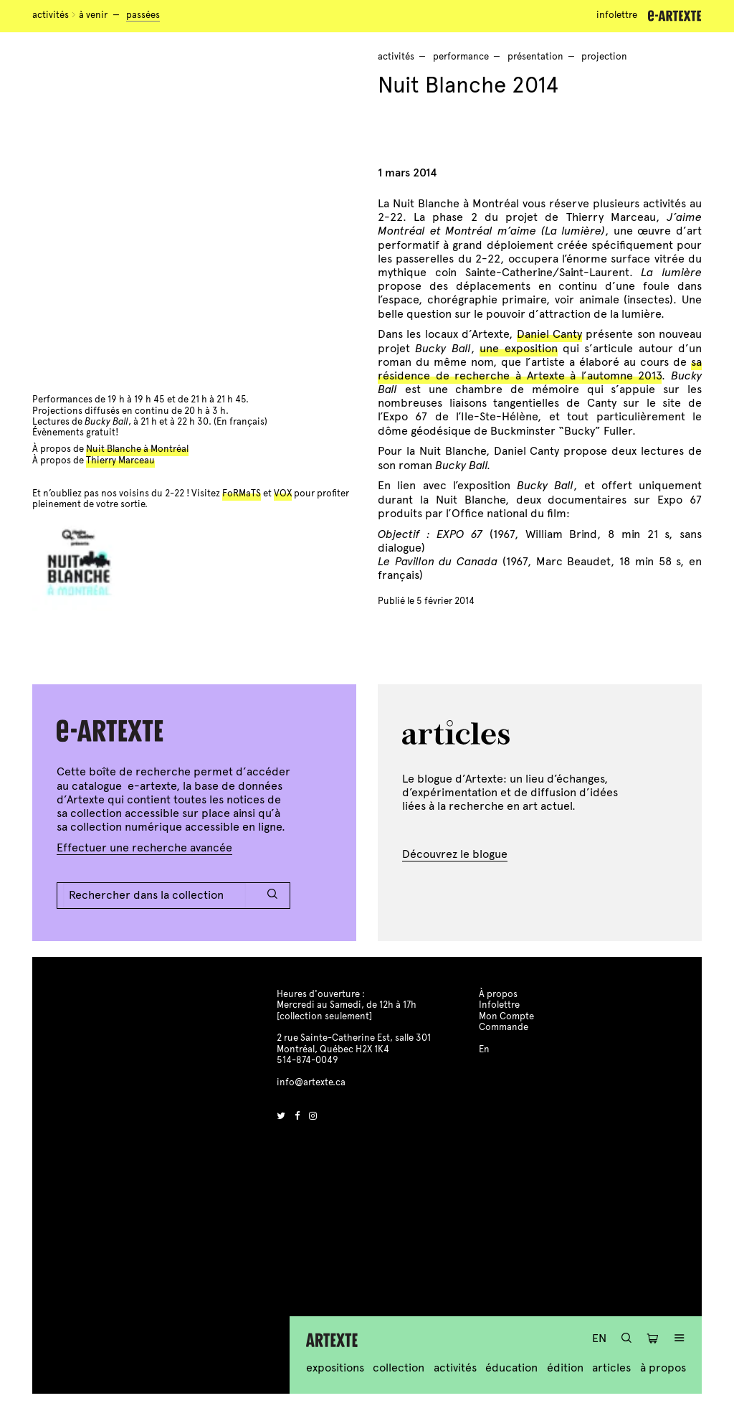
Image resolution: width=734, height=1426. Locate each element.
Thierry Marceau (120, 460)
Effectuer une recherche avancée (144, 847)
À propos (663, 1367)
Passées (143, 15)
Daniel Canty (549, 334)
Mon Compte (506, 1016)
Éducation (511, 1367)
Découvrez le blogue (454, 854)
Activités (50, 15)
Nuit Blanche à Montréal (137, 449)
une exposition (518, 348)
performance (461, 56)
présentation (535, 56)
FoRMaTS (241, 493)
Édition (565, 1367)
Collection (398, 1367)
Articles (611, 1367)
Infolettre (616, 15)
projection (604, 56)
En (599, 1338)
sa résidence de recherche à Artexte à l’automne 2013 (540, 368)
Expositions (335, 1367)
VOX (283, 493)
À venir (93, 15)
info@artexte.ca (311, 1082)
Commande (503, 1027)
